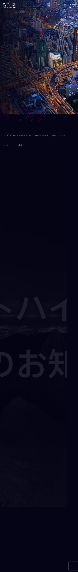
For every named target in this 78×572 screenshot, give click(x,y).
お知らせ (21, 145)
